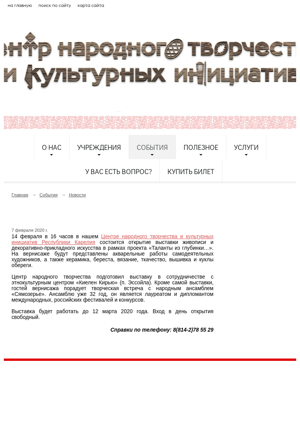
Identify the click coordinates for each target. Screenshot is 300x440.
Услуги (246, 147)
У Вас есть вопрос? (118, 171)
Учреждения (99, 147)
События (152, 147)
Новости (77, 195)
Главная (20, 195)
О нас (51, 147)
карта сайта (91, 5)
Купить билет (190, 171)
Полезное (201, 147)
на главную (20, 5)
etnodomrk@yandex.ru (189, 394)
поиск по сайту (54, 5)
